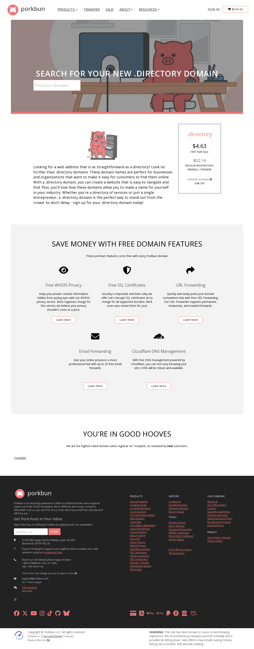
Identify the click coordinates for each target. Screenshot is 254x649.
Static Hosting (137, 535)
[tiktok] (49, 614)
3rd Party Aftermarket (142, 515)
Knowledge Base (53, 552)
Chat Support (29, 587)
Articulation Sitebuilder (143, 525)
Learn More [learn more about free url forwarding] (190, 320)
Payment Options (178, 508)
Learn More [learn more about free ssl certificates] (127, 320)
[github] (58, 614)
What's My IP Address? (181, 536)
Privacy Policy (214, 541)
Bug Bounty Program (219, 522)
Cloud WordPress (140, 528)
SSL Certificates (138, 552)
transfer (92, 9)
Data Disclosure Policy (219, 518)
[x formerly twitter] (25, 614)
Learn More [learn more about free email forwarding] (95, 386)
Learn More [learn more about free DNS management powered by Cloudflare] (158, 386)
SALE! (110, 9)
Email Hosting (137, 542)
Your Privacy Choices (219, 537)
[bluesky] (66, 614)
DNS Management (140, 549)
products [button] (68, 9)
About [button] (126, 9)
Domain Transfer (139, 562)
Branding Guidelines (218, 511)
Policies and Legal (217, 515)
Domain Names (138, 501)
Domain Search (177, 522)
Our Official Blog (216, 505)
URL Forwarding (139, 559)
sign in (214, 9)
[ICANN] (19, 635)
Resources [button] (149, 9)
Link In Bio (135, 522)
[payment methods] (164, 614)
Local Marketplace (140, 508)
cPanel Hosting (138, 532)
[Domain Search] (57, 85)
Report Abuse (176, 511)
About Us (212, 501)
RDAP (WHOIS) (177, 526)
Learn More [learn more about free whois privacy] (63, 320)
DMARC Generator (179, 532)
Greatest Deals (138, 505)
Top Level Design (52, 636)
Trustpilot (20, 458)
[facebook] (16, 614)
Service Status (176, 539)
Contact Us (175, 501)
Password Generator (180, 529)
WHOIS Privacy (138, 545)
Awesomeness (215, 525)
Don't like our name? (180, 549)
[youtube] (34, 614)
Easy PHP (135, 539)
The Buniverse (177, 553)
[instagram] (42, 614)
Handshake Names (140, 566)
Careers (211, 508)
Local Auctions (138, 511)
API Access (136, 569)
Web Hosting (137, 518)
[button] (76, 573)
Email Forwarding (139, 556)
